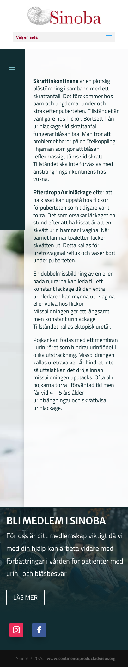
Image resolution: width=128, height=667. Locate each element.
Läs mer (25, 597)
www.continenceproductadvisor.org (81, 658)
